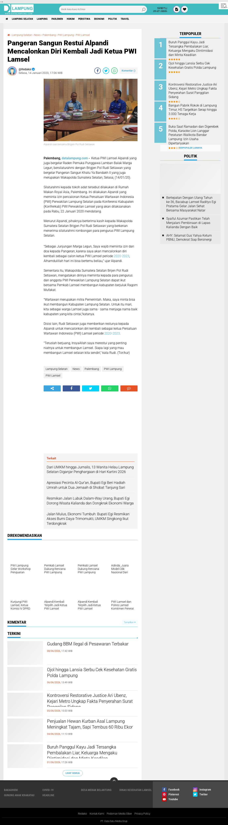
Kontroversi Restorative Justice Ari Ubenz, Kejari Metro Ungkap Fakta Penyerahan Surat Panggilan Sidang (87, 703)
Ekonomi (111, 19)
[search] (103, 9)
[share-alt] (52, 388)
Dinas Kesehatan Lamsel (135, 790)
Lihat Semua (73, 773)
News (39, 34)
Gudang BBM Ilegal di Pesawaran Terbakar (84, 647)
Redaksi (80, 813)
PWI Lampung (70, 34)
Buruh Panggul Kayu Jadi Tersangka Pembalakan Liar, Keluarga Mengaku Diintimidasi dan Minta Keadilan (88, 754)
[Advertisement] (23, 139)
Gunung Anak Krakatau (19, 795)
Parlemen (64, 19)
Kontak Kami (95, 813)
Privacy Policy (144, 813)
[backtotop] (114, 781)
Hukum (79, 19)
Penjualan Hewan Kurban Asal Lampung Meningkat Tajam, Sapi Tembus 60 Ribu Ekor (84, 728)
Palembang (52, 34)
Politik (126, 19)
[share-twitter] (106, 70)
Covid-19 (47, 790)
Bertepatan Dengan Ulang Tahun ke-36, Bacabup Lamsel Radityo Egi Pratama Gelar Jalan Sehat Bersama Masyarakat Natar (191, 199)
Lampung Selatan (24, 19)
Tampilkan (130, 622)
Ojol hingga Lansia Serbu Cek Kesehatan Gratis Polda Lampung (85, 673)
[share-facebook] (97, 70)
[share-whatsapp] (114, 70)
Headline (48, 795)
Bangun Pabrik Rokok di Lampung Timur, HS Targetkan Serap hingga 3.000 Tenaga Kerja (195, 109)
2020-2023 (121, 256)
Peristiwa (95, 19)
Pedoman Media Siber (119, 813)
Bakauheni (11, 790)
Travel (140, 19)
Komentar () (129, 70)
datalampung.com (75, 158)
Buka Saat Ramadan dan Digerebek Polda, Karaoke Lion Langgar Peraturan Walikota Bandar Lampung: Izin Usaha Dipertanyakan (195, 132)
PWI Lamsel (88, 34)
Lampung (47, 19)
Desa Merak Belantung (96, 790)
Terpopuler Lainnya (190, 143)
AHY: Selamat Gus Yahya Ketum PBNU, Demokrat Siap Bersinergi (189, 233)
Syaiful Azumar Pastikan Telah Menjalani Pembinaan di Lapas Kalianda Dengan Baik (188, 218)
